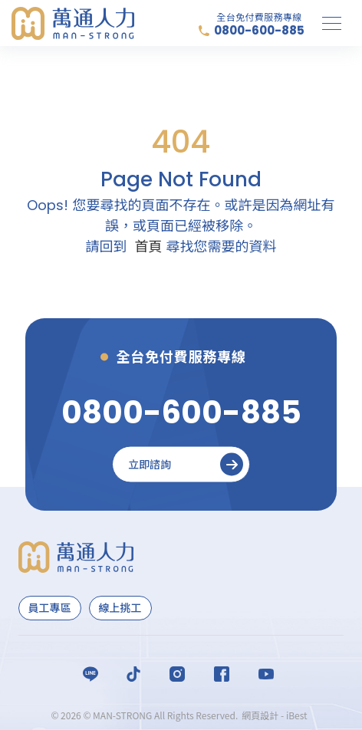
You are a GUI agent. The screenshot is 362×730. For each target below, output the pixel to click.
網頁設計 (260, 715)
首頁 (148, 246)
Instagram (177, 674)
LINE (90, 674)
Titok (133, 674)
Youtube (266, 674)
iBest (297, 715)
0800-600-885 (259, 30)
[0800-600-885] (181, 412)
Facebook (221, 674)
